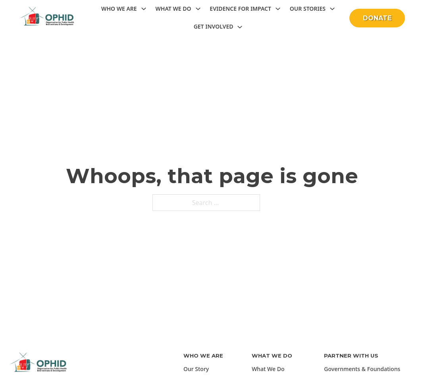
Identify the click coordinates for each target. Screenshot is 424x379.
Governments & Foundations (362, 369)
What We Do (268, 369)
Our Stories (308, 8)
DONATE (377, 18)
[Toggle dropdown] (143, 9)
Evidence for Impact (240, 8)
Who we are (119, 8)
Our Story (196, 369)
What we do (173, 8)
